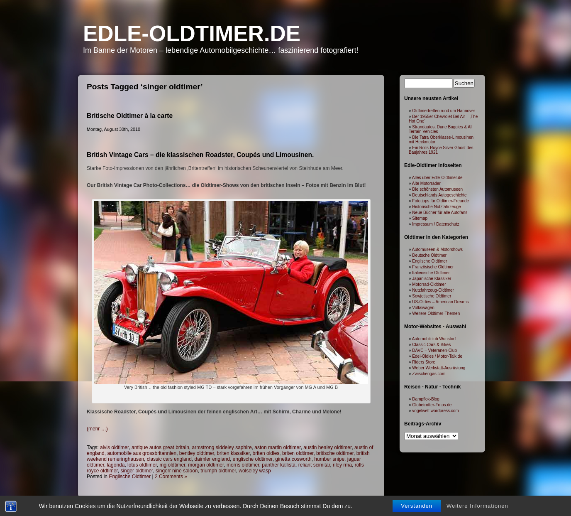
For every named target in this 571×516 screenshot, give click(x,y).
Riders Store (423, 362)
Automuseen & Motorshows (437, 249)
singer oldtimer (136, 471)
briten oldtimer (297, 453)
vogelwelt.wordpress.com (435, 410)
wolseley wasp (255, 471)
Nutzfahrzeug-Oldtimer (433, 290)
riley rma (342, 465)
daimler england (212, 459)
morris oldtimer (243, 465)
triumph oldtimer (218, 471)
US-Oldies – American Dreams (440, 302)
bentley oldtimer (196, 453)
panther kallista (278, 465)
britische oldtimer (335, 453)
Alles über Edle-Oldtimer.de (437, 177)
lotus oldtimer (142, 465)
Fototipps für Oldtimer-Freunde (440, 201)
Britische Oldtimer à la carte (130, 115)
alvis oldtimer (114, 447)
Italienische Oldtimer (431, 272)
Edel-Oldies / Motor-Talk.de (437, 356)
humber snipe (329, 459)
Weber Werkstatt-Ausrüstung (438, 368)
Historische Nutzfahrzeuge (436, 206)
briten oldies (266, 453)
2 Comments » (171, 476)
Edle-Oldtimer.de (191, 33)
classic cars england (169, 459)
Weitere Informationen (477, 508)
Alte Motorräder (426, 183)
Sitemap (419, 218)
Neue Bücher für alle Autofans (439, 212)
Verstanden (416, 508)
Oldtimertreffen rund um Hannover (443, 110)
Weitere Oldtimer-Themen (436, 313)
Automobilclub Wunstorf (434, 339)
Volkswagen (423, 307)
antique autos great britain (160, 447)
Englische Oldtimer (130, 476)
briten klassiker (233, 453)
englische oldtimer (253, 459)
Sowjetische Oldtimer (431, 296)
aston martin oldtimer (277, 447)
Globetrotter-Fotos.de (431, 405)
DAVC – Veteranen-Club (434, 350)
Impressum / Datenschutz (435, 224)
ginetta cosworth (293, 459)
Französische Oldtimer (433, 267)
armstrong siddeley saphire (221, 447)
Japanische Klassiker (431, 278)
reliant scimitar (314, 465)
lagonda (116, 465)
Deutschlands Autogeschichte (439, 195)
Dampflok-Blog (425, 399)
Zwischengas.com (428, 373)
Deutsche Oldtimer (429, 255)
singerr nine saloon (177, 471)
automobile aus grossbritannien (141, 453)
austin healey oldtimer (327, 447)
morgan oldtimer (206, 465)
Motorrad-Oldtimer (429, 284)
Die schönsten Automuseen (437, 189)
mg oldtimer (172, 465)
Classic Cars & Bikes (431, 344)
